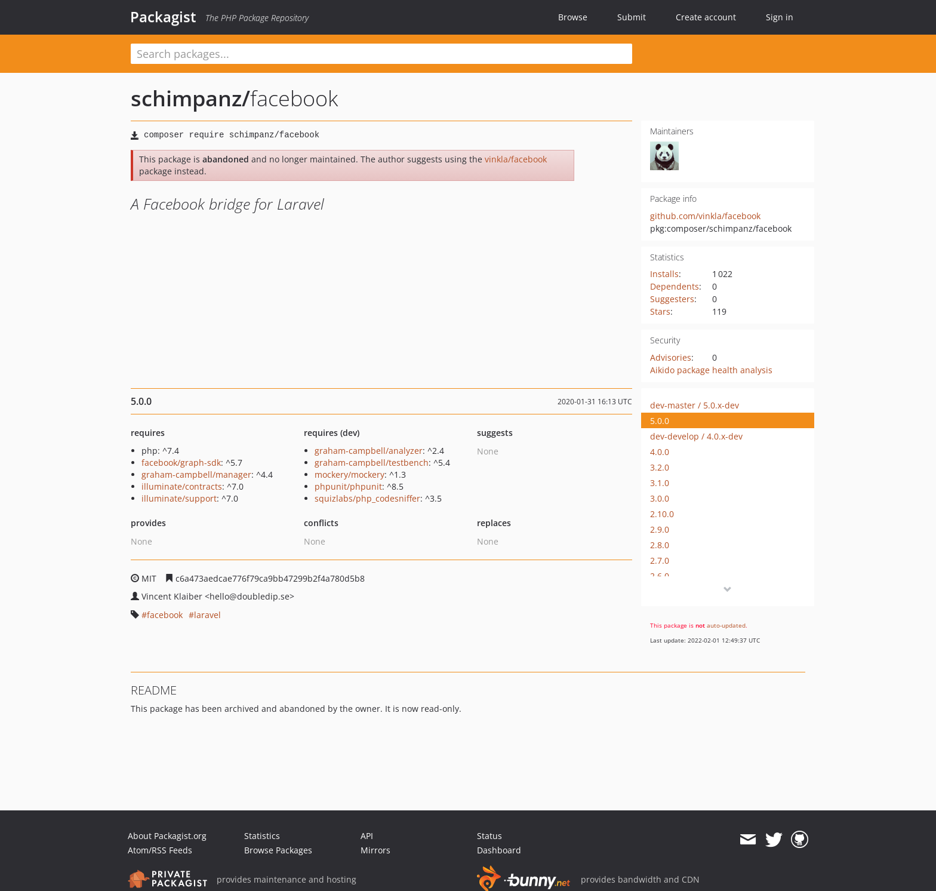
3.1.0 (659, 482)
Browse (572, 17)
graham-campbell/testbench (372, 462)
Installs (664, 273)
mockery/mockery (349, 474)
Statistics (262, 835)
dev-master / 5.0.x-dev (694, 405)
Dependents (674, 286)
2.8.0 (659, 545)
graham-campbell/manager (196, 474)
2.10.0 (662, 514)
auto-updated (726, 625)
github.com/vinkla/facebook (705, 216)
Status (489, 835)
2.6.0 (659, 576)
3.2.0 (659, 467)
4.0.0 (659, 451)
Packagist (163, 16)
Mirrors (375, 850)
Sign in (779, 17)
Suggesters (672, 299)
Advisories (670, 357)
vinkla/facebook (516, 159)
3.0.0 (659, 498)
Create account (706, 17)
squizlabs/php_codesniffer (367, 498)
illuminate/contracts (181, 486)
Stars (660, 311)
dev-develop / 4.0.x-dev (696, 436)
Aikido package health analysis (711, 370)
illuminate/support (179, 498)
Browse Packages (278, 850)
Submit (631, 17)
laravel (207, 614)
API (367, 835)
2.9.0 (659, 529)
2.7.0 (659, 560)
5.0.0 (659, 420)
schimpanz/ (190, 98)
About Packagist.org (167, 835)
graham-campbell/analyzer (369, 450)
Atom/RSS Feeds (160, 850)
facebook (165, 614)
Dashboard (499, 850)
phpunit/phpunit (348, 486)
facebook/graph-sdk (181, 462)
